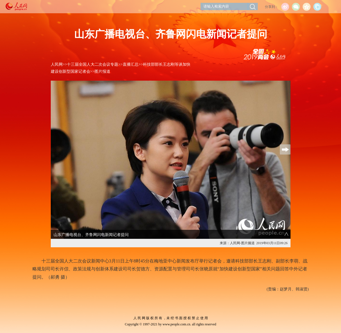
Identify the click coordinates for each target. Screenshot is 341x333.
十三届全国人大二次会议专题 (92, 64)
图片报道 (102, 71)
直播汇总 (130, 64)
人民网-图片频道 (242, 243)
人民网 (57, 64)
